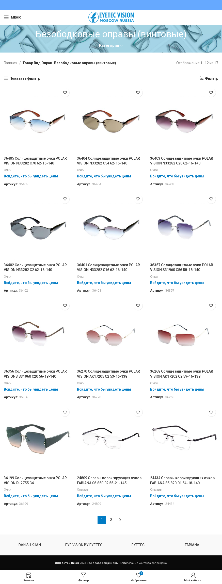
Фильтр (211, 78)
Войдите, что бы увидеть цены (31, 176)
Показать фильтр (24, 78)
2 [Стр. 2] (111, 520)
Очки (7, 170)
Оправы (83, 490)
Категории (109, 45)
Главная (11, 63)
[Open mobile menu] (12, 17)
